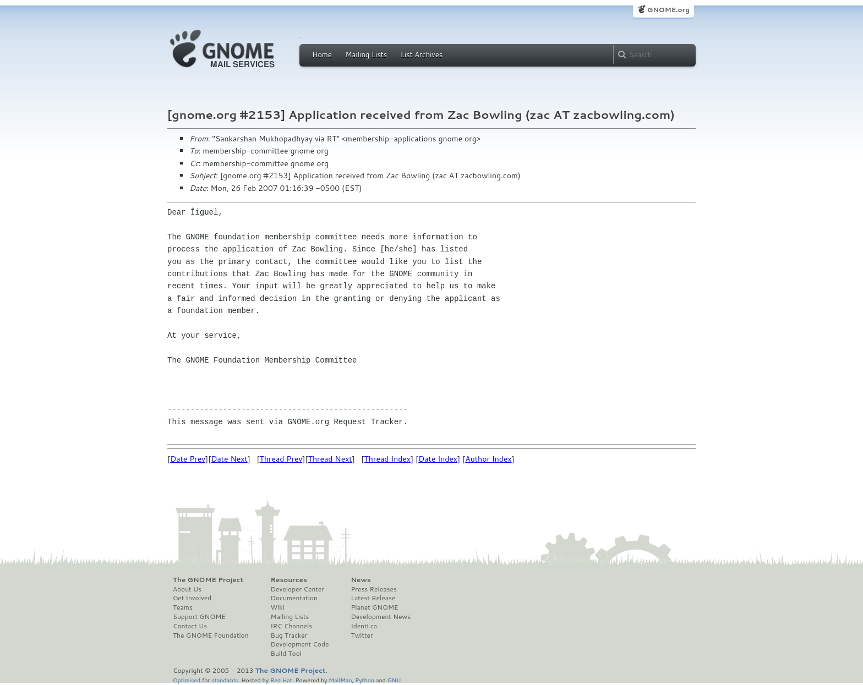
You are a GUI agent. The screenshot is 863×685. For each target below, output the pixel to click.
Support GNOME (199, 616)
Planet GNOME (374, 607)
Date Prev (187, 458)
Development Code (300, 644)
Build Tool (286, 653)
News (360, 580)
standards (224, 680)
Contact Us (190, 626)
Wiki (278, 607)
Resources (289, 580)
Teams (183, 607)
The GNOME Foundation (211, 635)
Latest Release (373, 598)
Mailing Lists (366, 54)
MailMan (340, 680)
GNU (394, 680)
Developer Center (297, 589)
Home (322, 54)
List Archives (422, 54)
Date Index (437, 458)
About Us (187, 589)
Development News (381, 616)
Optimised (186, 680)
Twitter (362, 635)
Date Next (229, 458)
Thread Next (330, 458)
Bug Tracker (289, 635)
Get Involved (192, 598)
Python (364, 680)
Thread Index (387, 458)
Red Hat (281, 680)
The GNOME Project (208, 580)
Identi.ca (364, 626)
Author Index (488, 458)
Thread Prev (281, 458)
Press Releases (373, 589)
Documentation (294, 598)
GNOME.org (668, 9)
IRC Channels (292, 626)
